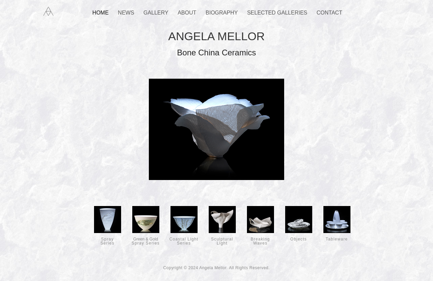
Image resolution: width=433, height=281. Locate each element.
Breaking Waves (260, 239)
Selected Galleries (277, 13)
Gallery (155, 13)
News (126, 13)
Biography (222, 13)
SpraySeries (107, 239)
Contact (329, 13)
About (187, 13)
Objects (298, 237)
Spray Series (146, 239)
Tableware (336, 237)
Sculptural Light (222, 239)
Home (100, 13)
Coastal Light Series (184, 239)
